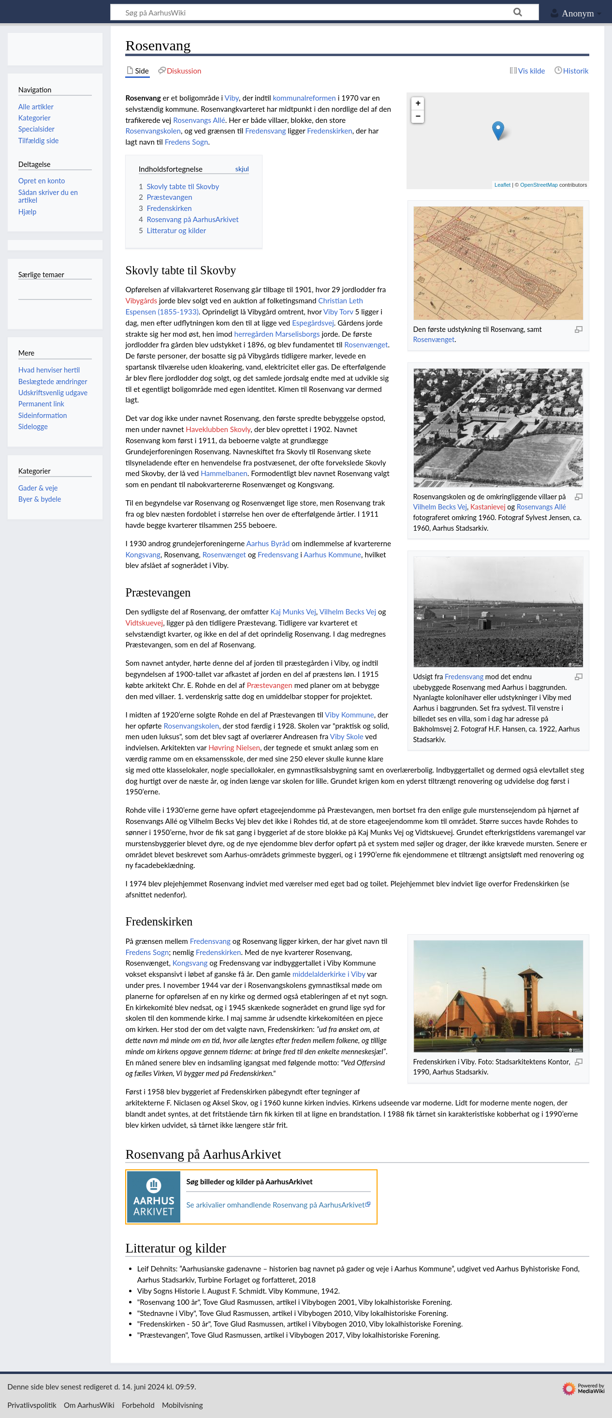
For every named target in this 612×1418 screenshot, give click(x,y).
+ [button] (418, 103)
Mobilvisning (182, 1405)
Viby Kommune (349, 714)
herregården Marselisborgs (277, 333)
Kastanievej (488, 507)
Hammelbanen (224, 473)
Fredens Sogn (186, 141)
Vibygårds (141, 300)
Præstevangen (269, 685)
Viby (232, 97)
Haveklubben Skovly (218, 429)
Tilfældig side (38, 140)
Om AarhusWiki (89, 1405)
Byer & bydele (39, 499)
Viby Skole (347, 736)
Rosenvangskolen (153, 130)
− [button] (418, 116)
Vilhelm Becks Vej (440, 507)
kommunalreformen (304, 97)
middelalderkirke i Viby (328, 974)
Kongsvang (142, 554)
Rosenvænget (433, 339)
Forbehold (138, 1405)
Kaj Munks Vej (293, 611)
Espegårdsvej (313, 322)
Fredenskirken (329, 130)
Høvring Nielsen (234, 747)
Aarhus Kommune (332, 554)
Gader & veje (38, 488)
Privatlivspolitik (32, 1405)
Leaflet (502, 185)
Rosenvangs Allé (541, 507)
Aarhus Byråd (268, 543)
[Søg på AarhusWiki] (325, 12)
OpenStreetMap (539, 185)
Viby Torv (338, 311)
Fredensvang (265, 130)
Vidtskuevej (144, 622)
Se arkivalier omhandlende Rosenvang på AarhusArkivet (275, 1204)
